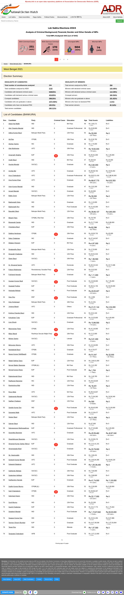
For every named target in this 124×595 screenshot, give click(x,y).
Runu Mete (12, 392)
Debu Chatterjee (14, 238)
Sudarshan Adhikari (15, 475)
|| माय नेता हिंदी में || (76, 17)
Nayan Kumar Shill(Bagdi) (17, 354)
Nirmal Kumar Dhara (16, 370)
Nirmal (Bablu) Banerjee (17, 365)
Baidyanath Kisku (15, 202)
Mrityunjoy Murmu (15, 345)
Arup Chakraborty (15, 175)
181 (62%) (113, 98)
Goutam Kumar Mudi (16, 281)
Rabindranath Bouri (15, 376)
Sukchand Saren (14, 496)
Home (4, 17)
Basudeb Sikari (14, 211)
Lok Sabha (12, 17)
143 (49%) (113, 88)
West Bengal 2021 (16, 64)
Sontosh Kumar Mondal (17, 460)
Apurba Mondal (14, 164)
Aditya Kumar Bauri (15, 133)
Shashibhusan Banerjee (17, 439)
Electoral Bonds (62, 17)
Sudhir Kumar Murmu (16, 486)
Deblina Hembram (15, 233)
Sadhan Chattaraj (15, 401)
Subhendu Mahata (15, 471)
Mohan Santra (13, 338)
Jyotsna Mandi (14, 306)
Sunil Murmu (13, 502)
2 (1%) (112, 102)
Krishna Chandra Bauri (16, 313)
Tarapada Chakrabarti (16, 534)
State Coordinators (28, 579)
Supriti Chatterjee (15, 507)
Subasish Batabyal (15, 464)
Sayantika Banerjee (15, 433)
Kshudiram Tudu (14, 318)
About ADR (106, 17)
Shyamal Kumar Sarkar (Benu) (19, 444)
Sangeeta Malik (14, 412)
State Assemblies (24, 17)
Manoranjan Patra (15, 329)
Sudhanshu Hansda (15, 480)
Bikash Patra (13, 218)
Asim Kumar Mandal (15, 186)
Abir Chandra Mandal (16, 128)
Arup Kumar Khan (15, 180)
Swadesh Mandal (14, 511)
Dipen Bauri (13, 258)
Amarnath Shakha (15, 155)
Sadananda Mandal (15, 396)
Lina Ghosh (12, 322)
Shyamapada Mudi (15, 449)
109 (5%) (52, 105)
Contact (39, 579)
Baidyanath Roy (14, 207)
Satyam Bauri (13, 423)
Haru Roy (12, 297)
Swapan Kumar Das (15, 518)
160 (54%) (113, 95)
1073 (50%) (53, 102)
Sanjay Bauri (13, 417)
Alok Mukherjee (14, 148)
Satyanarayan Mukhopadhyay (19, 428)
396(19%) (52, 98)
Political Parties (49, 17)
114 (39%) (113, 92)
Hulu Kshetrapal (14, 302)
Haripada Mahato (14, 290)
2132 (51, 88)
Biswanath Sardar (15, 222)
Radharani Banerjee (15, 381)
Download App (77, 592)
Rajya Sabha (37, 17)
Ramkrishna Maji (14, 385)
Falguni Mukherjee (15, 269)
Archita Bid (12, 171)
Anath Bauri (13, 160)
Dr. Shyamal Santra (15, 265)
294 (111, 85)
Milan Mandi (13, 334)
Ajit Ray (11, 139)
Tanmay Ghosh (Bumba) (17, 522)
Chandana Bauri (14, 227)
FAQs (56, 579)
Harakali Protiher (14, 286)
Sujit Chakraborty (14, 491)
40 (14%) (113, 105)
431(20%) (52, 95)
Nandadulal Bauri (14, 350)
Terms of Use (48, 579)
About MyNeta (117, 17)
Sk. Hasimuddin (14, 455)
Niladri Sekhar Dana (15, 361)
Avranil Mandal (14, 191)
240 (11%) (52, 108)
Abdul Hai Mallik (14, 124)
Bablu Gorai (13, 196)
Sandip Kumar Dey (15, 407)
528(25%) (52, 92)
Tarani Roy (12, 527)
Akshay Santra (14, 144)
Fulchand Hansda (15, 274)
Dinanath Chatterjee (15, 254)
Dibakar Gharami (14, 243)
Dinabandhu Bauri (15, 249)
